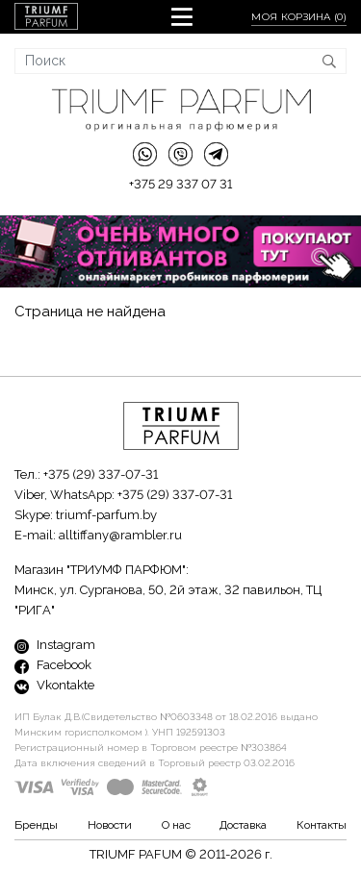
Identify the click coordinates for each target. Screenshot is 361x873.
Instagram (54, 644)
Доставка (243, 825)
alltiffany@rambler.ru (120, 535)
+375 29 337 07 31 (180, 184)
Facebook (52, 665)
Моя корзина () (299, 17)
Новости (110, 825)
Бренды (36, 825)
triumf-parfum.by (106, 515)
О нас (176, 825)
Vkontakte (54, 685)
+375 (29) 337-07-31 (100, 474)
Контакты (322, 825)
